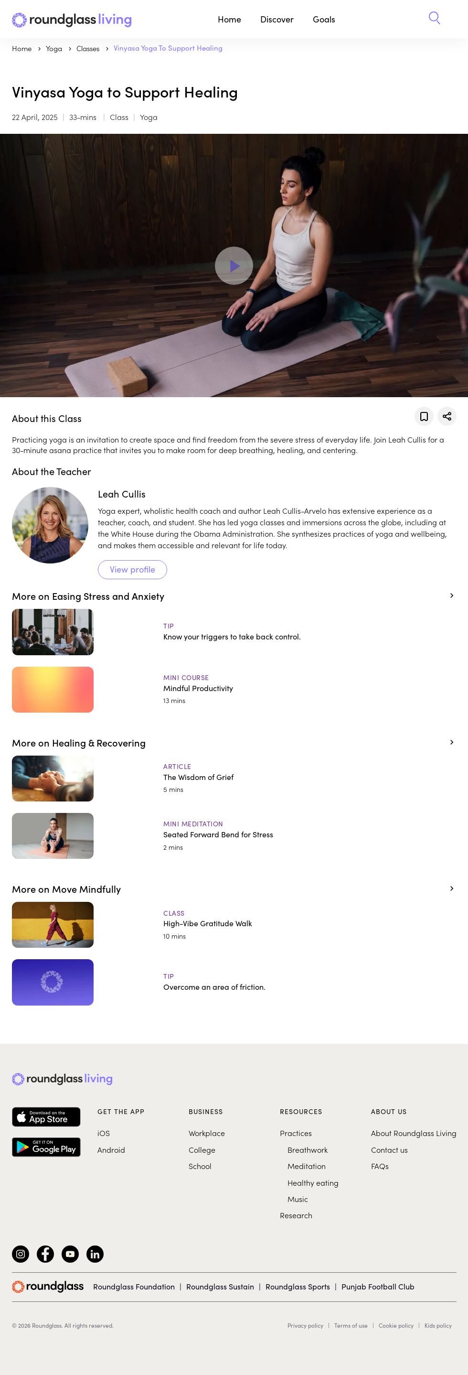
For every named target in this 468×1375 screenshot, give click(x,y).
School (200, 1165)
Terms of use (351, 1325)
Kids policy (438, 1325)
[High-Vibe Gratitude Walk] (234, 925)
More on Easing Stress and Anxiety (88, 595)
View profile (132, 569)
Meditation (306, 1165)
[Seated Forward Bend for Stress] (234, 836)
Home (229, 19)
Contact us (389, 1149)
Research (296, 1215)
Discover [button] (277, 19)
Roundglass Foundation (134, 1286)
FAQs (380, 1165)
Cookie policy (396, 1325)
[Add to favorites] (424, 416)
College (202, 1149)
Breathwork (307, 1149)
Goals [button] (324, 19)
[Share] (447, 416)
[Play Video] (234, 266)
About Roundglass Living (414, 1132)
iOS (103, 1132)
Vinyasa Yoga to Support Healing (168, 48)
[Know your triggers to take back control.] (234, 632)
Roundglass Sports (298, 1286)
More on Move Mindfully (66, 888)
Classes (88, 48)
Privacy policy (305, 1325)
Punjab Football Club (378, 1286)
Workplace (207, 1132)
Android (111, 1149)
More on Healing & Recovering (79, 742)
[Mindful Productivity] (234, 690)
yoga (55, 48)
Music (297, 1198)
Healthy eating (313, 1182)
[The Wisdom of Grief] (234, 778)
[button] (434, 19)
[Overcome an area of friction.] (234, 982)
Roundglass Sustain (220, 1286)
